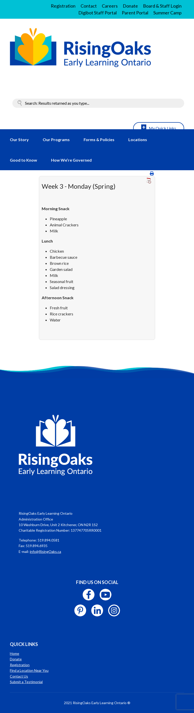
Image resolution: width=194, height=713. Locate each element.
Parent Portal (135, 12)
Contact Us (19, 676)
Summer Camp (167, 12)
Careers (110, 6)
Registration (63, 6)
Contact (89, 6)
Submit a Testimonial (26, 682)
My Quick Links (162, 128)
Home (14, 653)
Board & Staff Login (162, 6)
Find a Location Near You (29, 670)
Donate (130, 6)
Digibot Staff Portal (97, 12)
